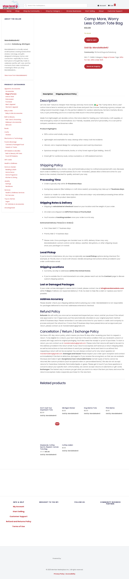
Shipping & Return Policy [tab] (66, 94)
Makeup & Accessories (13, 122)
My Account (18, 506)
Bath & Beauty (10, 117)
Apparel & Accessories (12, 89)
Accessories (10, 91)
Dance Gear (10, 97)
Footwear (9, 102)
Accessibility (70, 574)
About (101, 11)
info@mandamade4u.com (112, 288)
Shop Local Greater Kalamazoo (11, 4)
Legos (8, 201)
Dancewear (10, 99)
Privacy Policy (59, 574)
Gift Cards (8, 160)
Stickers (8, 135)
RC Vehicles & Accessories (15, 204)
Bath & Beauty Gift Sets (14, 153)
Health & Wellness (11, 163)
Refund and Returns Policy (18, 521)
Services (7, 190)
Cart (113, 5)
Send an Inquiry (93, 66)
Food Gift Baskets (12, 156)
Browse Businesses (74, 11)
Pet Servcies (10, 195)
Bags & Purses (11, 94)
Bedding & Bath (11, 170)
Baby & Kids (9, 111)
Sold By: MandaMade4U (96, 47)
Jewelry (7, 181)
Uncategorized (10, 208)
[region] (64, 482)
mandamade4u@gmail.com (75, 343)
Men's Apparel (10, 104)
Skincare (8, 125)
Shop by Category (54, 11)
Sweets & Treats (11, 147)
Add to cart (91, 40)
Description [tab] (48, 94)
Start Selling (90, 11)
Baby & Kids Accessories (14, 113)
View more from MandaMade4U (16, 75)
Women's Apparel (12, 107)
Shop (17, 11)
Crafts (7, 132)
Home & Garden (10, 167)
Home (9, 11)
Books (7, 128)
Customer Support (115, 11)
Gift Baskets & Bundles (12, 151)
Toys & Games (10, 199)
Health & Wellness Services (15, 193)
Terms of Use (18, 526)
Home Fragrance (11, 175)
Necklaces (9, 186)
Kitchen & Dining (11, 177)
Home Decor (10, 172)
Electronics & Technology (13, 138)
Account (103, 6)
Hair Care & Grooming (13, 120)
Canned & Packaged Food (15, 145)
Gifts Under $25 (97, 60)
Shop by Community (32, 11)
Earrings (8, 184)
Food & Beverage (11, 142)
